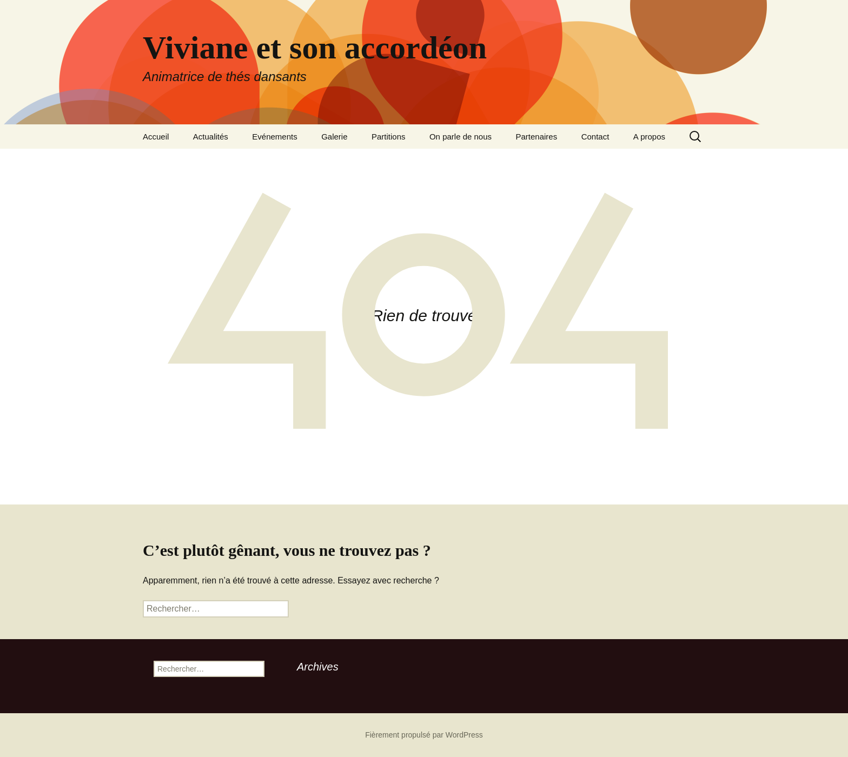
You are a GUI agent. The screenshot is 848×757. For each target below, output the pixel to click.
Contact (595, 136)
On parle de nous (460, 136)
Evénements (274, 136)
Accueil (156, 136)
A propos (649, 136)
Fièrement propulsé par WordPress (424, 735)
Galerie (334, 136)
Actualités (210, 136)
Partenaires (536, 136)
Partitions (389, 136)
